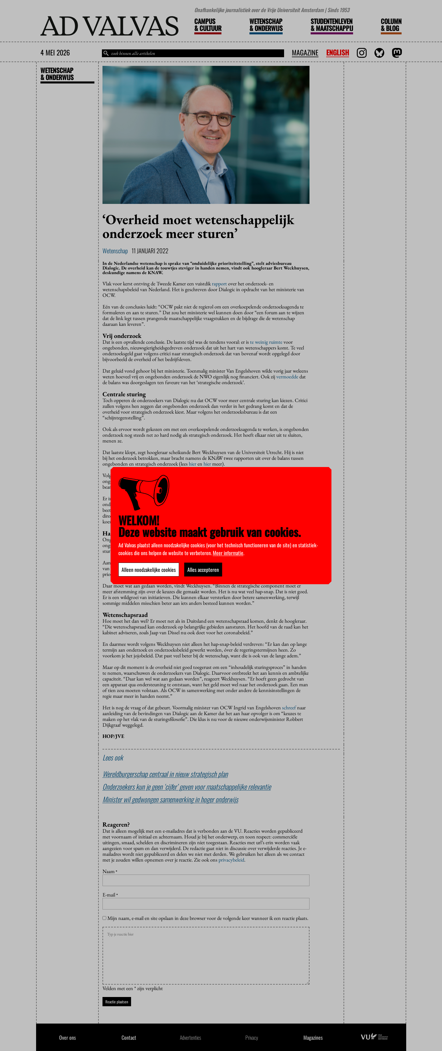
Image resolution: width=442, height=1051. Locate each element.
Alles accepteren (203, 569)
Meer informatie (228, 553)
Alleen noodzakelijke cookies (149, 569)
